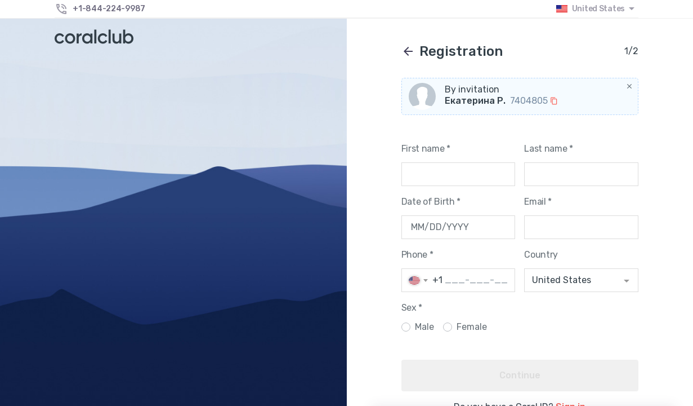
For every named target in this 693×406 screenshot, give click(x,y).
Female (472, 326)
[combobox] (581, 280)
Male (424, 326)
